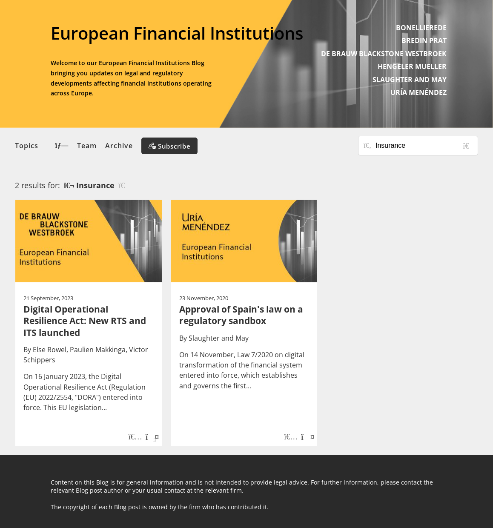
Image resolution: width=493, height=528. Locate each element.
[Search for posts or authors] (424, 145)
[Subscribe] (169, 146)
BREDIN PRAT (424, 40)
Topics (42, 145)
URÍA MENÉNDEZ (418, 92)
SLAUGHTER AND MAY (410, 79)
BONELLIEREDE (421, 27)
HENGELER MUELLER (412, 66)
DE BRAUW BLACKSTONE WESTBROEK (384, 53)
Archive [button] (119, 145)
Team (87, 145)
